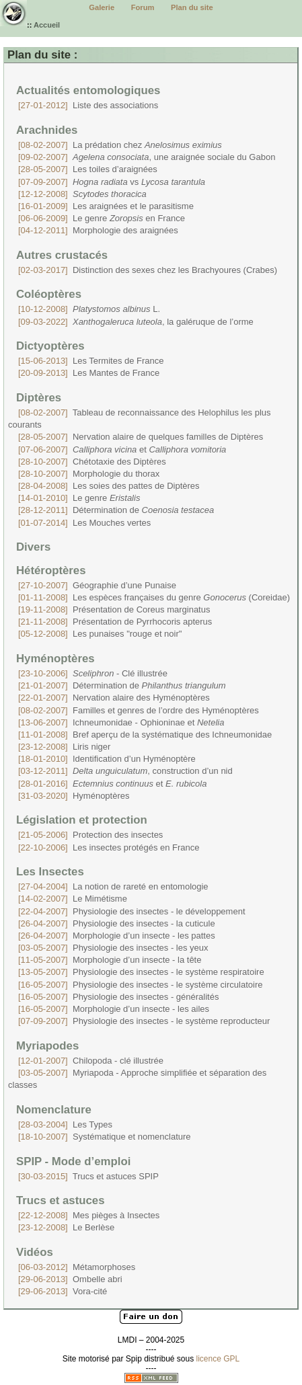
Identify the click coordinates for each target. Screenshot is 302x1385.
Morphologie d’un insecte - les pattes (116, 936)
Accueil (47, 25)
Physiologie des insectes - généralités (118, 997)
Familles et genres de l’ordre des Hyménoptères (138, 710)
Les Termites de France (91, 361)
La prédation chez (120, 145)
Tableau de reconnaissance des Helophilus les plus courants (139, 418)
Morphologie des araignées (98, 230)
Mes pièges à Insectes (88, 1215)
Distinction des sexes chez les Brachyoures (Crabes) (147, 270)
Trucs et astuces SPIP (88, 1176)
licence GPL (218, 1358)
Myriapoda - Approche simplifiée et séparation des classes (137, 1079)
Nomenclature (53, 1109)
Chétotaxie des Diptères (92, 462)
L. (89, 309)
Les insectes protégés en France (109, 847)
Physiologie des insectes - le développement (132, 911)
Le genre (79, 498)
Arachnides (46, 130)
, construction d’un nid (125, 771)
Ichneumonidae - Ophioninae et (121, 722)
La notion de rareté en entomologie (113, 886)
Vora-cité (62, 1291)
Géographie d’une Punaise (97, 585)
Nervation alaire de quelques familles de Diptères (140, 437)
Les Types (65, 1124)
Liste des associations (88, 105)
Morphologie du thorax (88, 474)
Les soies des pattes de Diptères (109, 486)
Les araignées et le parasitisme (106, 206)
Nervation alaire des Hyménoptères (114, 697)
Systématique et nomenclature (104, 1137)
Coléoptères (48, 294)
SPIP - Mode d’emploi (73, 1161)
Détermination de (116, 510)
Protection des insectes (90, 835)
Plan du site (192, 7)
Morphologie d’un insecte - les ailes (113, 1009)
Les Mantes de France (88, 373)
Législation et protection (81, 820)
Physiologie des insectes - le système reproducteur (144, 1021)
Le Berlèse (66, 1227)
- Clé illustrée (92, 673)
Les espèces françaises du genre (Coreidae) (154, 597)
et (122, 449)
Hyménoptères (55, 658)
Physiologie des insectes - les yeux (113, 948)
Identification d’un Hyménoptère (107, 759)
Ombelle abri (70, 1279)
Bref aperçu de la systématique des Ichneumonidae (145, 734)
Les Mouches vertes (84, 523)
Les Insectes (50, 871)
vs (111, 182)
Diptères (38, 397)
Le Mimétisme (72, 899)
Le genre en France (101, 218)
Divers (33, 547)
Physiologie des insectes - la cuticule (116, 923)
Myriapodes (47, 1045)
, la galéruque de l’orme (136, 322)
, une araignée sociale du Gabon (146, 157)
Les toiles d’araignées (87, 169)
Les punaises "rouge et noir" (100, 634)
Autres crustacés (62, 255)
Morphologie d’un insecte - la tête (109, 960)
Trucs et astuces (60, 1200)
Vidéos (34, 1252)
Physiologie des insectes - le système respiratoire (141, 972)
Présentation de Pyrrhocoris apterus (115, 622)
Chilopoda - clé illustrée (90, 1061)
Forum (143, 7)
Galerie (101, 7)
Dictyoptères (50, 346)
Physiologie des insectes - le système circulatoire (140, 985)
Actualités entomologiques (88, 90)
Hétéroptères (51, 570)
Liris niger (64, 747)
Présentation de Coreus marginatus (114, 609)
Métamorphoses (76, 1267)
